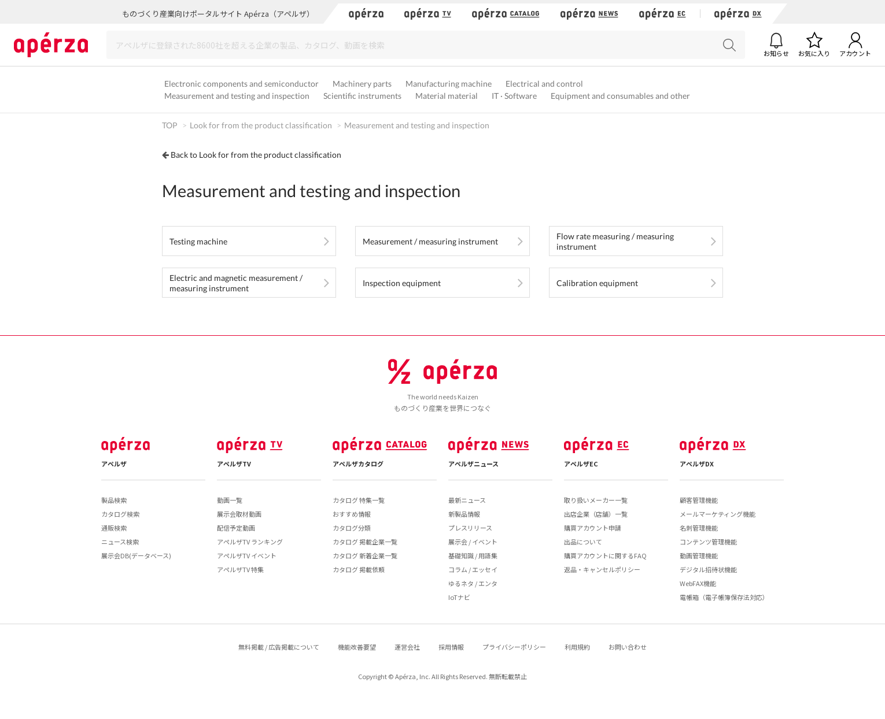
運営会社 (407, 646)
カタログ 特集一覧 (359, 500)
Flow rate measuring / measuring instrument (615, 241)
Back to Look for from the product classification (256, 155)
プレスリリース (470, 527)
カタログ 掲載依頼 (359, 569)
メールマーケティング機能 (717, 513)
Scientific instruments (362, 96)
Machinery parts (362, 83)
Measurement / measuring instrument (430, 241)
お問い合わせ (628, 646)
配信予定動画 (236, 527)
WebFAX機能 (698, 583)
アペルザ (114, 463)
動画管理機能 (699, 555)
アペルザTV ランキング (250, 541)
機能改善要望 (357, 646)
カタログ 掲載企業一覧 (365, 541)
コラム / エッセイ (472, 569)
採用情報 (451, 646)
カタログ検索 (120, 513)
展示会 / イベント (472, 541)
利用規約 (577, 646)
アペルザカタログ (358, 463)
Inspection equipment (402, 283)
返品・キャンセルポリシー (602, 569)
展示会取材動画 (239, 513)
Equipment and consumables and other (620, 96)
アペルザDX (697, 463)
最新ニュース (467, 500)
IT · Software (514, 96)
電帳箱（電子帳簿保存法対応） (724, 597)
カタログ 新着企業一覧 (365, 555)
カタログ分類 (352, 527)
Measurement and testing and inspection (236, 96)
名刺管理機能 (699, 527)
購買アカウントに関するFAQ (605, 555)
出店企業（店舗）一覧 (596, 513)
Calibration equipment (597, 283)
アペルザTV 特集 (240, 569)
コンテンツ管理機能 (708, 541)
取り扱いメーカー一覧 (596, 500)
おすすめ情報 (352, 513)
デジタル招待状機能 (708, 569)
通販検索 (114, 527)
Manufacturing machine (448, 83)
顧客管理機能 (699, 500)
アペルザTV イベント (246, 555)
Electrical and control (544, 83)
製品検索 (114, 500)
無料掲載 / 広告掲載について (278, 646)
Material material (446, 96)
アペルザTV (234, 463)
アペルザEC (581, 463)
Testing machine (198, 241)
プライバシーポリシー (514, 646)
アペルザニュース (473, 463)
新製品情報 (464, 513)
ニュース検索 (120, 541)
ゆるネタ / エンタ (472, 583)
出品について (583, 541)
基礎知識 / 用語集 (472, 555)
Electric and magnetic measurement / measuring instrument (236, 283)
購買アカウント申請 (592, 527)
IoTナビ (459, 597)
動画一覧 (229, 500)
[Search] (425, 45)
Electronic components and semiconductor (241, 83)
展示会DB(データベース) (136, 555)
